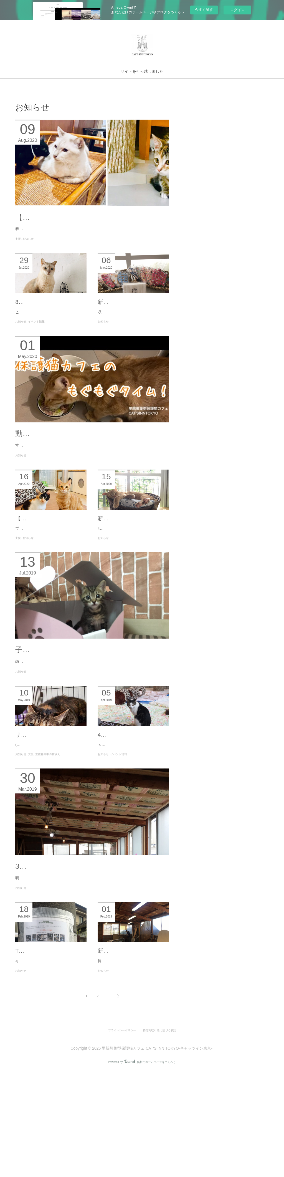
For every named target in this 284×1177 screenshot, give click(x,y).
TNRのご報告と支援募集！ (48, 1050)
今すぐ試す (204, 9)
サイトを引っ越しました (142, 71)
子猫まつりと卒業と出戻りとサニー (74, 718)
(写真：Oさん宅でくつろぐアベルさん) (49, 829)
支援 (18, 257)
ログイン (237, 10)
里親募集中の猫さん (47, 838)
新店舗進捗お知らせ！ (125, 1050)
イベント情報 (36, 355)
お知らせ (28, 257)
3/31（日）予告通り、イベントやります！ (84, 958)
